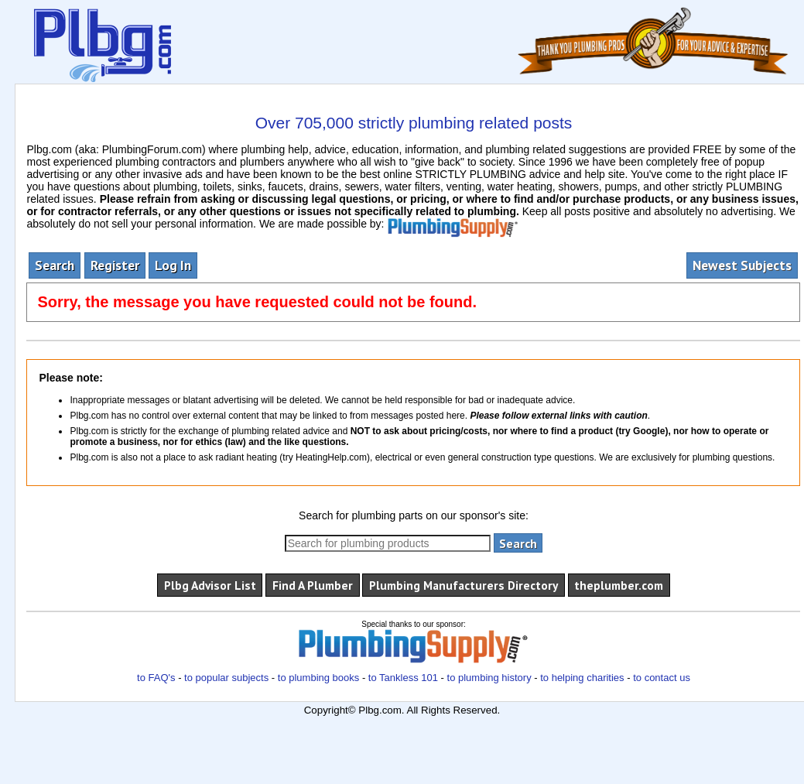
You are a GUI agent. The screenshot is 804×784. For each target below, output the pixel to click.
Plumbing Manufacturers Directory (463, 585)
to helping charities (582, 677)
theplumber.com (618, 585)
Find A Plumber (312, 585)
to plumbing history (489, 677)
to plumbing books (319, 677)
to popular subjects (226, 677)
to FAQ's (156, 677)
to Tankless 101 (403, 677)
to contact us (661, 677)
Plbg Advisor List (210, 585)
